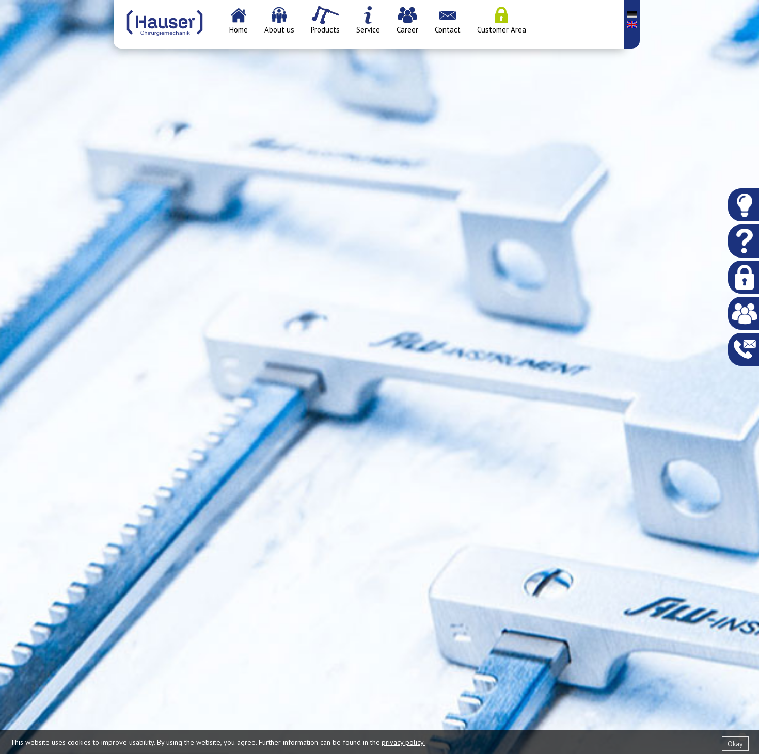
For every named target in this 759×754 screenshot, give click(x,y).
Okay (735, 743)
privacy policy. (403, 742)
